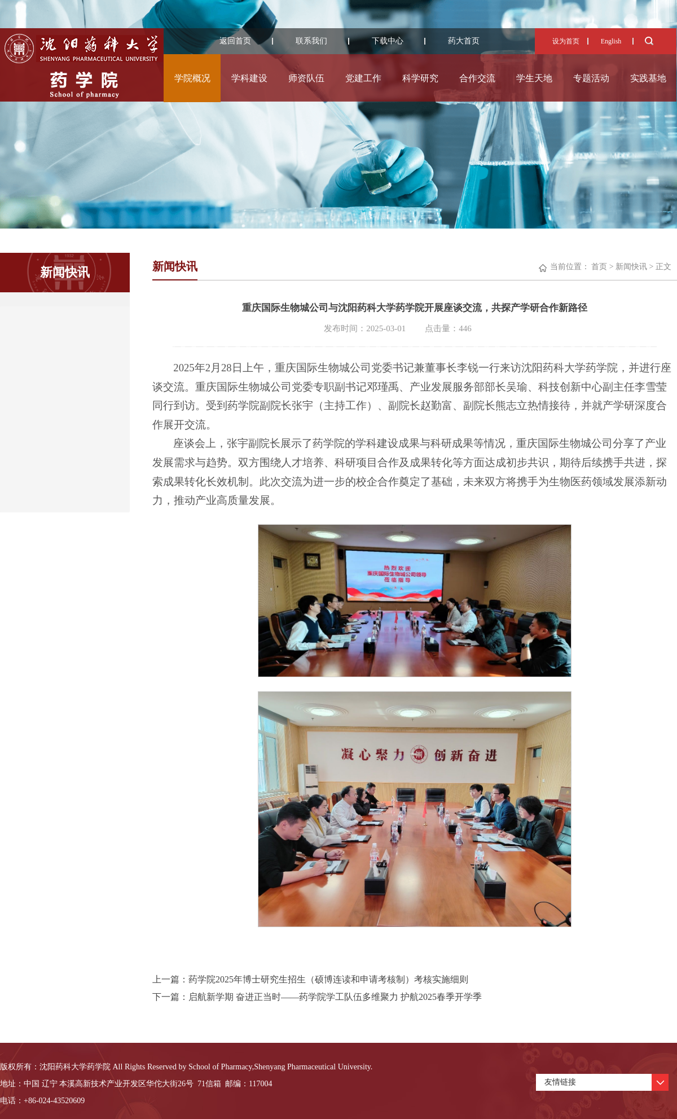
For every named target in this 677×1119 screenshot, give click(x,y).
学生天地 (534, 78)
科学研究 (420, 78)
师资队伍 (306, 78)
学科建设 (249, 78)
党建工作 (363, 78)
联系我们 (311, 41)
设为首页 (565, 41)
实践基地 (648, 78)
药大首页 (464, 41)
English (611, 41)
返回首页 (235, 41)
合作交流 (477, 78)
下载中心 (387, 41)
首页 (599, 266)
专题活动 (591, 78)
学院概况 (192, 78)
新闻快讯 (631, 266)
